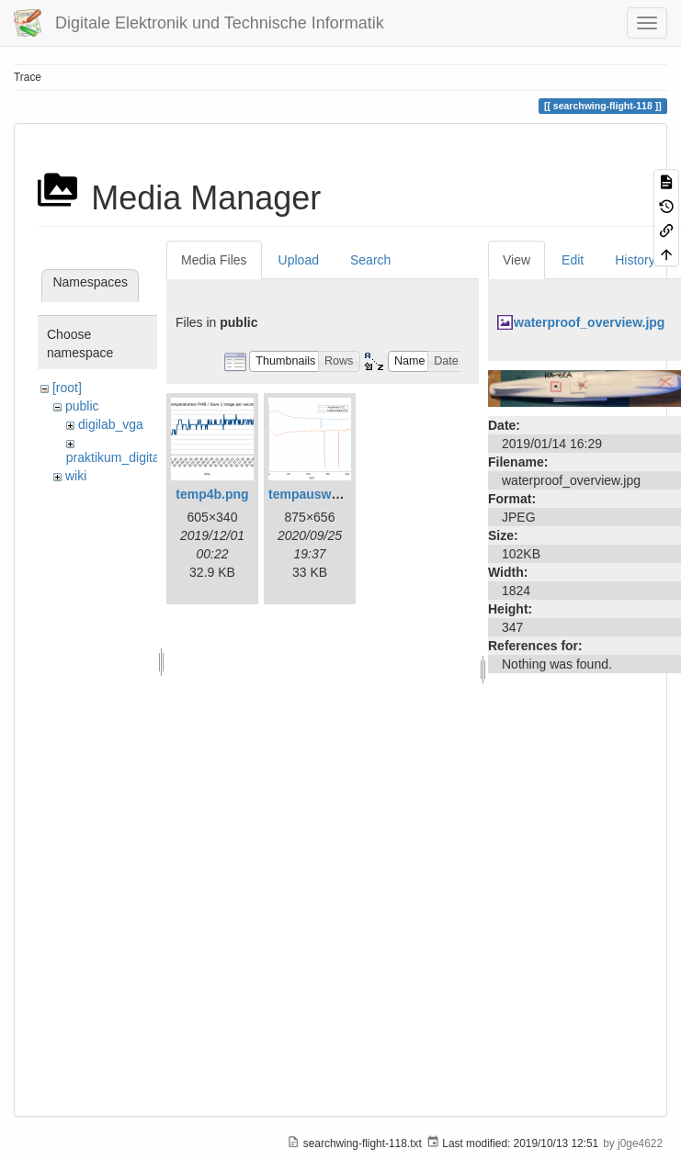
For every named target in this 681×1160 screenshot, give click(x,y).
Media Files (214, 260)
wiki (75, 475)
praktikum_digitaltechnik (134, 457)
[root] (67, 387)
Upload (298, 260)
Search (370, 260)
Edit (573, 260)
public (82, 406)
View (516, 260)
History (635, 260)
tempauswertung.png (333, 494)
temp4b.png (212, 494)
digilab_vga (110, 424)
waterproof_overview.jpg (589, 322)
